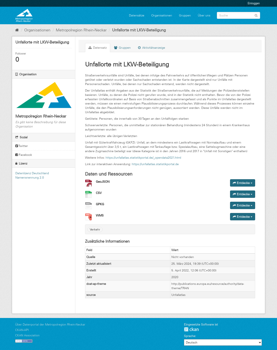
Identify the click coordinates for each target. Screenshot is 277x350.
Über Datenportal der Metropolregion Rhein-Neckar (50, 324)
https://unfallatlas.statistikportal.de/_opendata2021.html (143, 158)
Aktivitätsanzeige (151, 48)
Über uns (204, 15)
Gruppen (185, 15)
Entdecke (242, 183)
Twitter (21, 146)
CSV (99, 193)
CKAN (191, 329)
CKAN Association (27, 335)
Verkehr (95, 229)
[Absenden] (256, 15)
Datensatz (98, 48)
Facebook (23, 155)
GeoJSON (103, 182)
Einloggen (254, 3)
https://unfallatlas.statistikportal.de (155, 164)
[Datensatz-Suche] (238, 15)
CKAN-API (22, 330)
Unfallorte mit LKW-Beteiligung (139, 30)
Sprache (189, 336)
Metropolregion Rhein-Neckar (81, 30)
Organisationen (161, 15)
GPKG (100, 204)
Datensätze (136, 15)
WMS (100, 215)
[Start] (17, 30)
